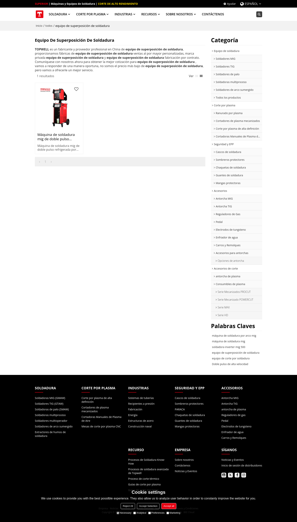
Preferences (156, 512)
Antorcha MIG (229, 398)
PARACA (180, 409)
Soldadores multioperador (51, 420)
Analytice (139, 512)
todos (48, 25)
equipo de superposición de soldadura (235, 352)
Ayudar (231, 3)
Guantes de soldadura (188, 420)
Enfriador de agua (232, 432)
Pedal (224, 420)
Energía (133, 415)
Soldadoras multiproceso (50, 415)
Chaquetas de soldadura (190, 415)
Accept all (168, 506)
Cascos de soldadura (187, 398)
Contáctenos (182, 465)
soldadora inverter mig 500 (228, 347)
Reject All (128, 506)
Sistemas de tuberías (141, 398)
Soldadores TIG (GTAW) (49, 403)
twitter (230, 475)
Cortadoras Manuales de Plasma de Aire (101, 418)
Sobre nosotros (184, 459)
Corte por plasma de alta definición (96, 399)
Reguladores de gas (233, 415)
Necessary (124, 512)
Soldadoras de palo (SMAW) (52, 409)
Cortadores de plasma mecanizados (95, 409)
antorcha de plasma (233, 409)
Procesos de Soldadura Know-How (146, 461)
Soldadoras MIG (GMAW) (50, 398)
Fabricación (135, 409)
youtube (223, 475)
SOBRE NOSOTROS (179, 14)
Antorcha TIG (229, 403)
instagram (243, 475)
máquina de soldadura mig (228, 341)
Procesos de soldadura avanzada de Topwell (148, 471)
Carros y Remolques (233, 437)
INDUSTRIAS (123, 14)
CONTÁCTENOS (213, 14)
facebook (237, 475)
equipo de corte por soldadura (231, 358)
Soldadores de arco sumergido (54, 426)
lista (196, 76)
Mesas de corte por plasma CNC (101, 426)
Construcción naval (140, 426)
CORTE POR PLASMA (91, 14)
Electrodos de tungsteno (236, 426)
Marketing (173, 512)
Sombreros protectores (189, 403)
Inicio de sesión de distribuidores (241, 465)
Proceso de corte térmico (143, 478)
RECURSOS (149, 14)
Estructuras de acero (141, 420)
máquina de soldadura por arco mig (234, 335)
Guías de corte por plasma (144, 484)
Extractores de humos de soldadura (50, 433)
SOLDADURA (58, 14)
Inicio (39, 25)
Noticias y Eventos (186, 471)
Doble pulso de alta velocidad (230, 364)
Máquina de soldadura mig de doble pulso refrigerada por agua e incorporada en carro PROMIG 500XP (55, 129)
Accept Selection (148, 506)
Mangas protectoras (187, 426)
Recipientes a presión (141, 403)
